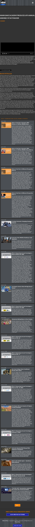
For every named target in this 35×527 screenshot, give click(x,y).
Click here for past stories (17, 514)
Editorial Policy (5, 520)
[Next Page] (17, 505)
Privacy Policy (17, 521)
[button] (33, 3)
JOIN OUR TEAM (17, 525)
